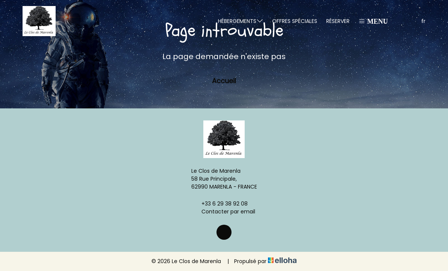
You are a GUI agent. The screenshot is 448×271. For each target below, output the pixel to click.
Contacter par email (224, 211)
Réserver (338, 21)
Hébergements (240, 21)
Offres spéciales (294, 21)
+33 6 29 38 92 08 (220, 203)
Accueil (224, 80)
